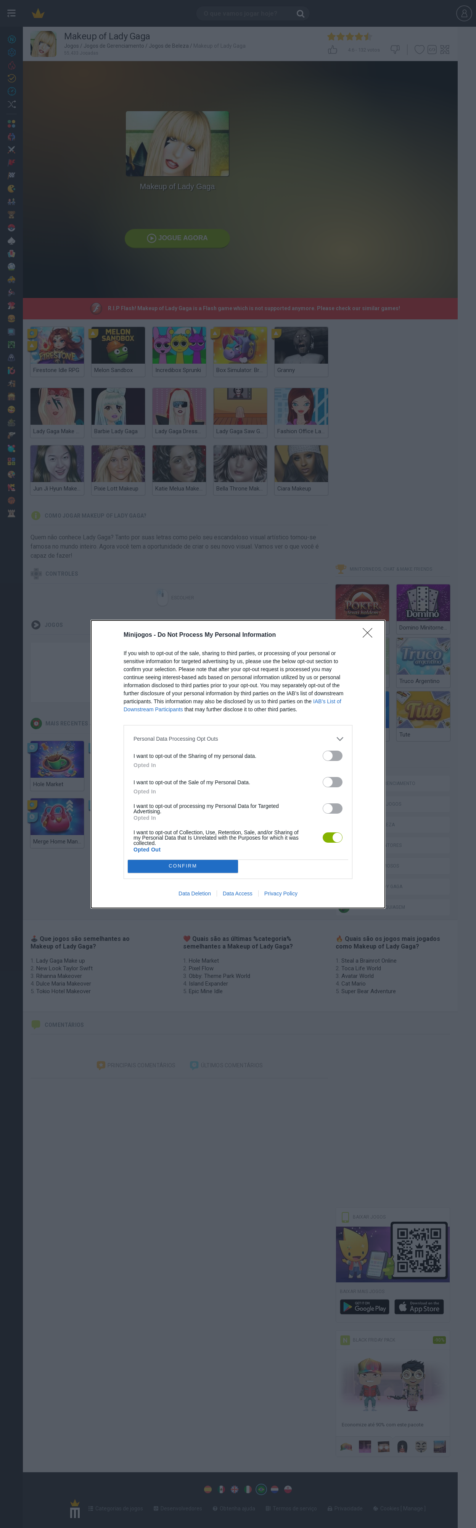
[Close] (370, 635)
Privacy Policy (281, 893)
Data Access (237, 893)
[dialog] (238, 764)
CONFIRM (183, 866)
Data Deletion (194, 893)
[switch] (333, 756)
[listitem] (238, 739)
